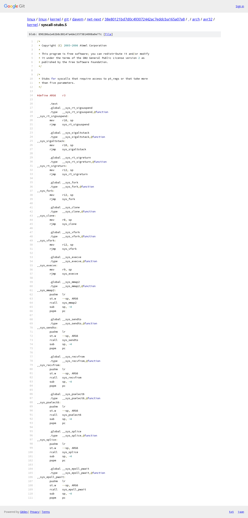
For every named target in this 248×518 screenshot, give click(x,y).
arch (196, 19)
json (241, 511)
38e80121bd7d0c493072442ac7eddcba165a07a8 (145, 19)
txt (231, 511)
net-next (94, 19)
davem (77, 19)
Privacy (34, 512)
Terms (46, 512)
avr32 (207, 19)
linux (31, 19)
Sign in (240, 6)
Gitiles (24, 512)
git (66, 19)
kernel (55, 19)
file (108, 34)
